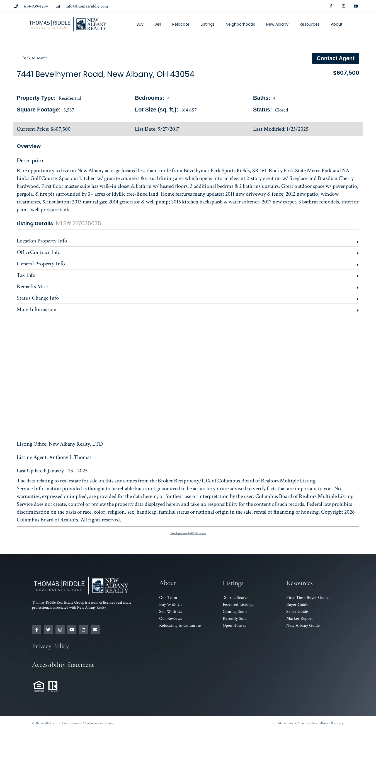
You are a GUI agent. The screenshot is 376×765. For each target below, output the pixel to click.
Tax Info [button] (26, 275)
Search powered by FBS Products (188, 533)
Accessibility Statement (63, 664)
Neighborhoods (240, 24)
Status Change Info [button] (38, 298)
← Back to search (32, 58)
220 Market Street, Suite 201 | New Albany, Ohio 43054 (308, 723)
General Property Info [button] (41, 263)
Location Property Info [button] (42, 240)
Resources (310, 24)
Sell (158, 24)
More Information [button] (36, 309)
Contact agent (336, 58)
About (337, 24)
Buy (140, 24)
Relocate (181, 24)
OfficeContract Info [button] (38, 252)
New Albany (277, 24)
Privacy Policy (50, 646)
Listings (208, 24)
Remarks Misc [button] (32, 286)
